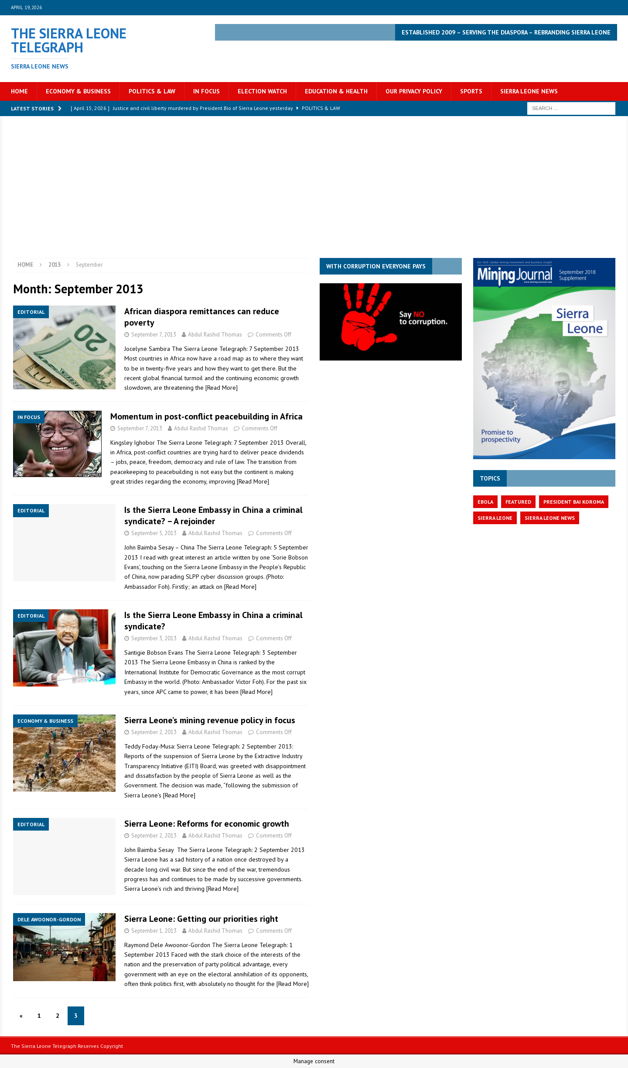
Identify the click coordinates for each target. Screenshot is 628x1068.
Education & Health (336, 91)
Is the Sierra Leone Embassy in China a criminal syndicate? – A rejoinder (213, 515)
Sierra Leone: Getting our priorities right (201, 918)
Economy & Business (78, 91)
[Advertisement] (314, 192)
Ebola (485, 501)
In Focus (206, 91)
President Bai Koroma (573, 501)
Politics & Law (152, 91)
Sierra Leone (495, 518)
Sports (471, 91)
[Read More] (221, 387)
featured (518, 501)
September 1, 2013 (154, 930)
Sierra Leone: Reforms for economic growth (206, 823)
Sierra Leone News (529, 91)
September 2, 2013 (154, 732)
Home (19, 91)
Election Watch (262, 91)
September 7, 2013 (153, 334)
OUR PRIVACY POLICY (414, 91)
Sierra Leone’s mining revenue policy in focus (209, 720)
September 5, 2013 (154, 533)
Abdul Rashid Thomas (215, 334)
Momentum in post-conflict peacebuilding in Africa (206, 416)
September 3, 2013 (154, 638)
